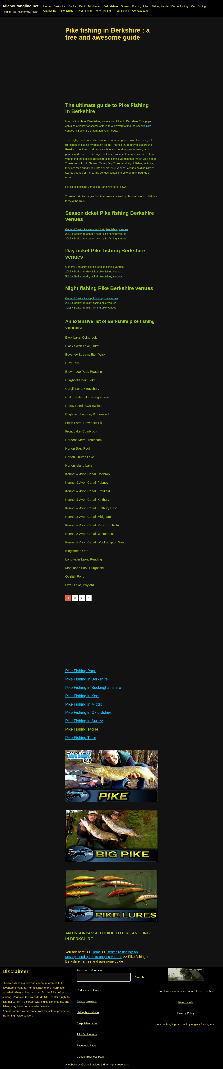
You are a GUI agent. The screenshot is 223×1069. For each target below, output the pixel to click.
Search (139, 977)
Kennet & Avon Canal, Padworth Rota (92, 525)
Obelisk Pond (74, 576)
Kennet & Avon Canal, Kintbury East (91, 508)
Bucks (72, 6)
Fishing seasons (87, 1001)
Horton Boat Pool (77, 448)
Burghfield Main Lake (80, 380)
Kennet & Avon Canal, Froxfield (87, 491)
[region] (111, 71)
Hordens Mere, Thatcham (83, 440)
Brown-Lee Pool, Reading (83, 371)
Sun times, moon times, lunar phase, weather (185, 991)
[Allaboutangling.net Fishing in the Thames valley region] (20, 8)
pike (148, 126)
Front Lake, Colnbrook (81, 431)
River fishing (84, 10)
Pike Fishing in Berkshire (86, 679)
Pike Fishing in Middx (83, 704)
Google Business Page (91, 1056)
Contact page (140, 10)
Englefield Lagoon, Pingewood (87, 414)
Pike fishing (66, 10)
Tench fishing (103, 10)
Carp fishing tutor (87, 1023)
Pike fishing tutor (87, 1034)
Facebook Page (86, 1045)
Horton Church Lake (79, 457)
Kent (82, 6)
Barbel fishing (179, 6)
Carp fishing (198, 6)
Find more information (90, 970)
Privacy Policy (185, 1013)
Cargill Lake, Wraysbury (82, 388)
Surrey (125, 6)
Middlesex (94, 6)
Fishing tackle (159, 6)
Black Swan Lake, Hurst (82, 346)
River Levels (185, 1002)
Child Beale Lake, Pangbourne (87, 397)
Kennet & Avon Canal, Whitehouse (90, 534)
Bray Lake (72, 363)
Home (47, 6)
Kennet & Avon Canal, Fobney (86, 482)
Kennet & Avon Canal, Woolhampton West (95, 542)
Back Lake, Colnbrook (81, 337)
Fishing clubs (140, 6)
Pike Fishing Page (80, 671)
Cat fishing (49, 10)
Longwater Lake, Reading (83, 559)
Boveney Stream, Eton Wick (85, 354)
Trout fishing (121, 10)
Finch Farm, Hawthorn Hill (83, 423)
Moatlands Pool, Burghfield (84, 568)
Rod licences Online (89, 990)
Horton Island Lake (78, 465)
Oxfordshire (111, 6)
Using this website (88, 1012)
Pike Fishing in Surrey (84, 721)
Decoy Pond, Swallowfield (83, 406)
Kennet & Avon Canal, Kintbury (87, 499)
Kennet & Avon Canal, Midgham (88, 516)
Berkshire (59, 6)
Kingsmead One (76, 551)
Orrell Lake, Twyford (79, 585)
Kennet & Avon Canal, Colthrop (87, 474)
